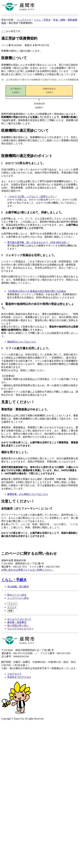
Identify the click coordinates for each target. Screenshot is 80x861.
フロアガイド (14, 674)
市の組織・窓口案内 (18, 586)
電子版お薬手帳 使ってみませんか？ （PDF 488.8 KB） (38, 242)
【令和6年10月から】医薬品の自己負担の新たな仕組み (36, 291)
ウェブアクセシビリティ (20, 628)
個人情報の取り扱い (18, 625)
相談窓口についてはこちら (21, 341)
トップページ (24, 20)
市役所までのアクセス (19, 677)
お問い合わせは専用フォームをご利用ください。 (27, 570)
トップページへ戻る (18, 598)
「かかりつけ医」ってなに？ (32, 196)
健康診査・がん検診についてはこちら (27, 494)
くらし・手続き (42, 20)
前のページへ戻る (16, 595)
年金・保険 (59, 20)
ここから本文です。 (12, 31)
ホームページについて (19, 619)
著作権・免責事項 (16, 622)
